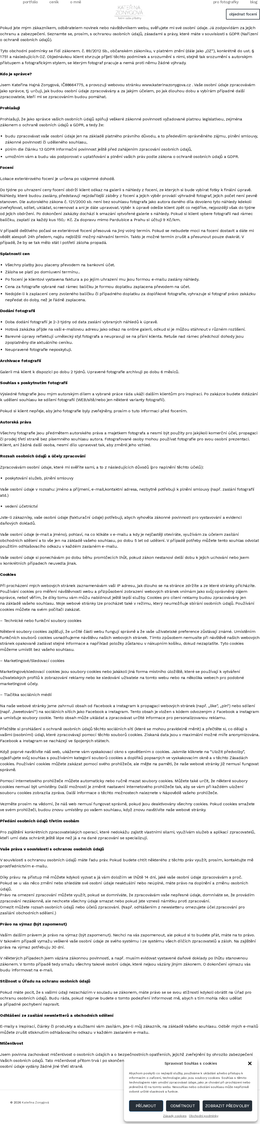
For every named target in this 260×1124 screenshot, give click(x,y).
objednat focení (243, 22)
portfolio (30, 9)
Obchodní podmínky (203, 1116)
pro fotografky (226, 9)
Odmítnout (182, 1105)
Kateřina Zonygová (35, 1110)
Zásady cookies (174, 1116)
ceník (54, 9)
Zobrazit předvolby (227, 1105)
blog (253, 9)
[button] (249, 1063)
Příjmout (146, 1105)
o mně (75, 9)
